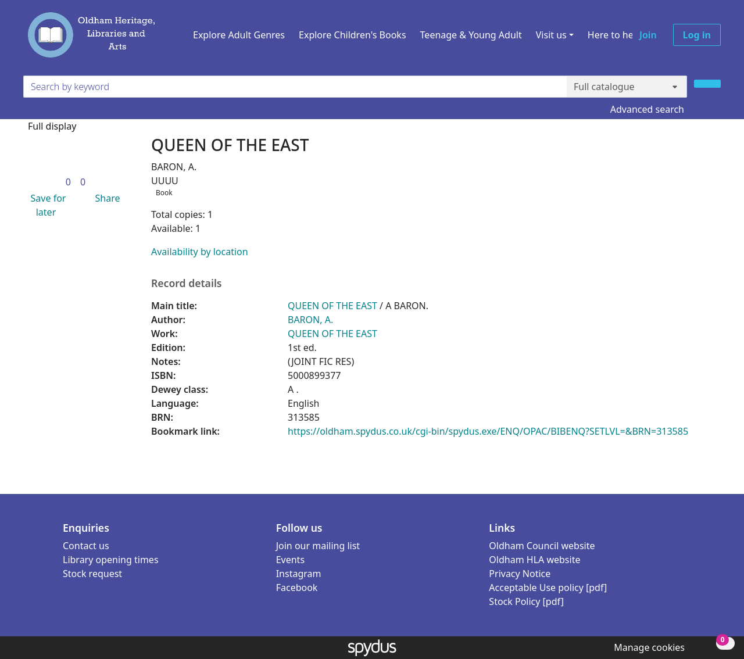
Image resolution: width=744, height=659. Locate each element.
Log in (697, 34)
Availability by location (199, 251)
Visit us (551, 34)
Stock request (92, 573)
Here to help (615, 34)
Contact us (86, 545)
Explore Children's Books (352, 34)
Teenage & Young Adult (471, 34)
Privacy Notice (519, 573)
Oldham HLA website (534, 559)
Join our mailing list (318, 545)
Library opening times (111, 559)
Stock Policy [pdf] (526, 601)
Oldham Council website (542, 545)
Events (290, 559)
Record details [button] (186, 283)
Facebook (297, 587)
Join (648, 34)
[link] (68, 182)
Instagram (298, 573)
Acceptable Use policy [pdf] (548, 587)
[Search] (707, 84)
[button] (46, 205)
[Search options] (627, 87)
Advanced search (647, 109)
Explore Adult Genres (239, 34)
